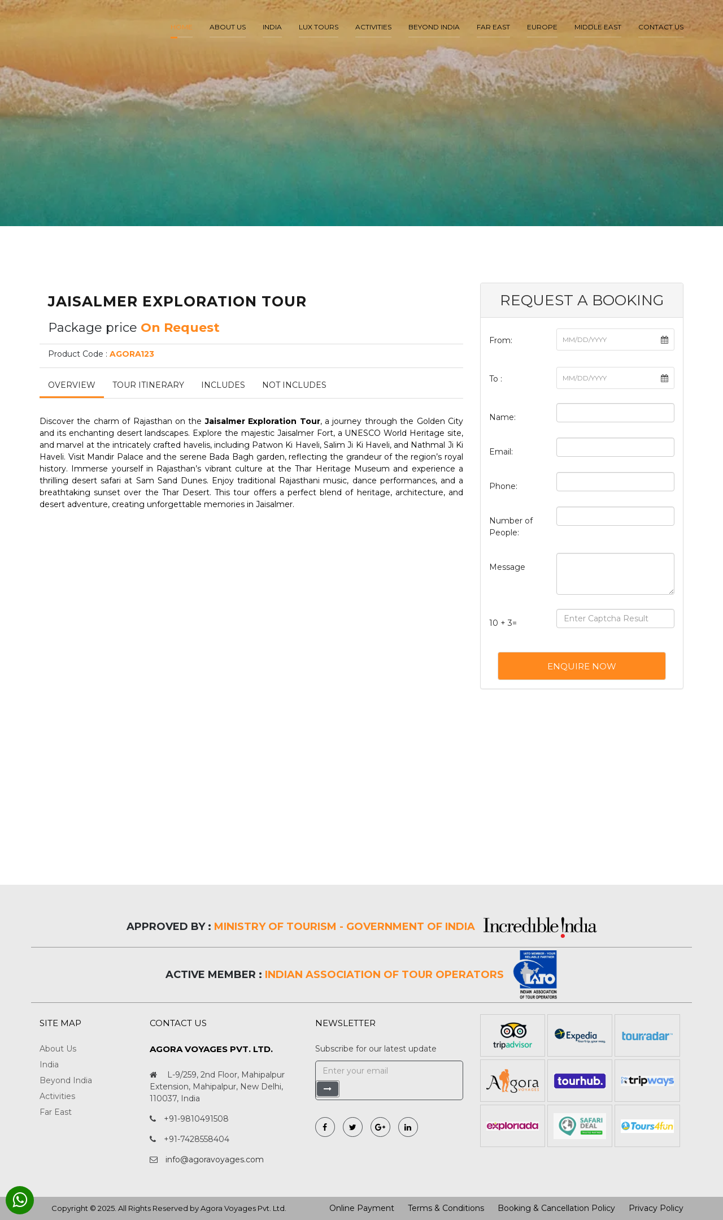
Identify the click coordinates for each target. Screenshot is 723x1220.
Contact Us (660, 27)
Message (507, 567)
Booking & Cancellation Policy (556, 1208)
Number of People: (511, 527)
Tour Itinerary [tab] (148, 385)
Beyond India (434, 27)
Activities (373, 27)
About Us (58, 1049)
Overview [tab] (71, 385)
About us (228, 27)
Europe (542, 27)
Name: (502, 417)
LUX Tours (318, 27)
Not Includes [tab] (294, 385)
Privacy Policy (656, 1208)
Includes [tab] (223, 385)
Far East (493, 27)
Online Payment (361, 1208)
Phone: (503, 486)
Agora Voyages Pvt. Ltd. (243, 1208)
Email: (501, 452)
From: (500, 340)
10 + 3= (503, 623)
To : (495, 379)
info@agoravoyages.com (214, 1159)
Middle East (597, 27)
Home (182, 27)
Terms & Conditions (446, 1208)
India (272, 27)
